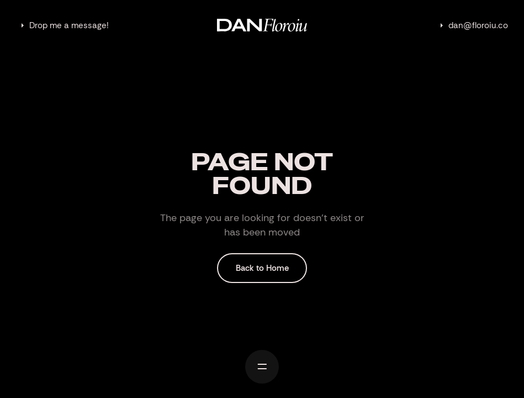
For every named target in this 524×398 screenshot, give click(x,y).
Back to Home (262, 268)
